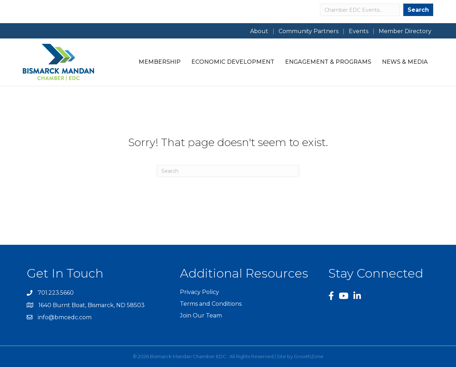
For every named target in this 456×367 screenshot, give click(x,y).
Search (418, 9)
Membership (160, 61)
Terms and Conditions (211, 303)
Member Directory (405, 31)
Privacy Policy (199, 292)
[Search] (228, 171)
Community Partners (308, 31)
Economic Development (232, 61)
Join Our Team (201, 315)
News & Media (405, 61)
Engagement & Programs (328, 61)
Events (358, 31)
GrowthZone (308, 356)
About (259, 31)
